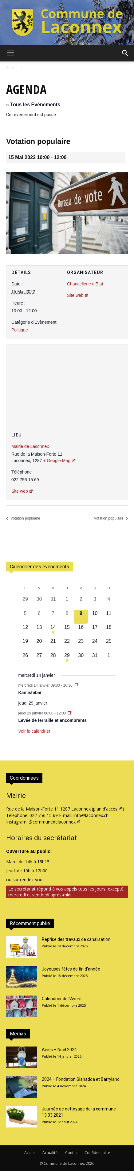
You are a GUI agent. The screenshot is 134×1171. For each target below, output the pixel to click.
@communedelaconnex (55, 822)
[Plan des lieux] (67, 381)
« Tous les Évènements (33, 104)
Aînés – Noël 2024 (59, 1049)
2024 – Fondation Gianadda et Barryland (81, 1079)
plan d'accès (108, 809)
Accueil (12, 67)
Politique (19, 329)
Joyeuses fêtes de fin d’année (71, 969)
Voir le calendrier (34, 731)
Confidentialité (97, 1152)
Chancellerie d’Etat (85, 283)
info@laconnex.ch (90, 815)
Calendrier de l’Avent (62, 998)
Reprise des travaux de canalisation (76, 939)
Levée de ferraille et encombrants (52, 720)
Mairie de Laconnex (30, 446)
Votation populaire (25, 518)
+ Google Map (59, 460)
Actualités (50, 1152)
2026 (90, 1163)
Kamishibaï (29, 692)
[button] (10, 53)
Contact (72, 1152)
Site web (78, 295)
